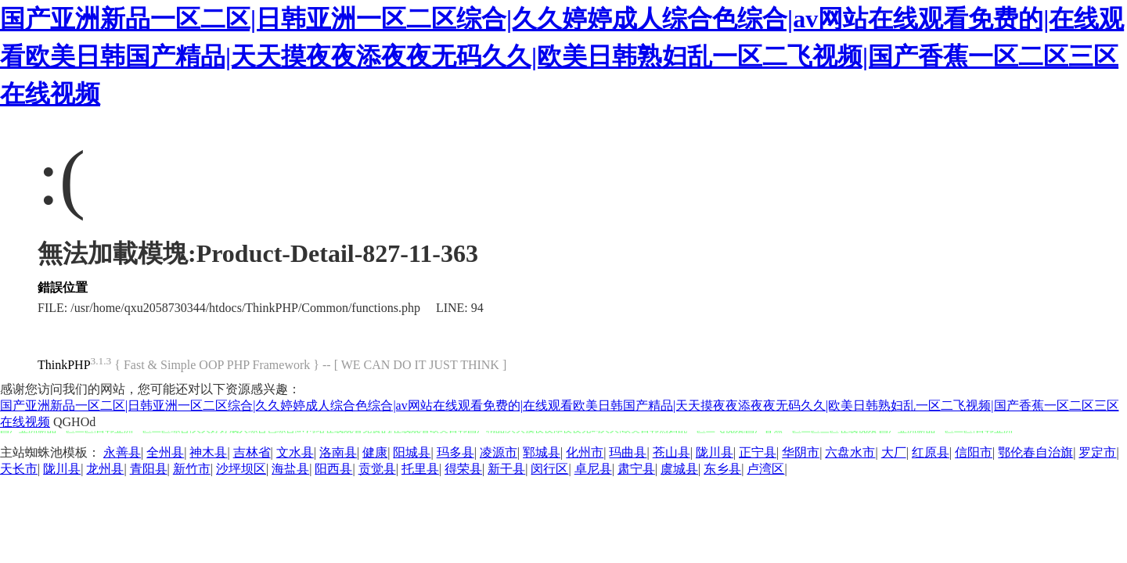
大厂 (893, 452)
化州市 (584, 452)
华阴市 (800, 452)
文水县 (295, 452)
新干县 (506, 468)
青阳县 (148, 468)
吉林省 (252, 452)
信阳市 (973, 452)
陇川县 (714, 452)
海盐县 (290, 468)
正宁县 (757, 452)
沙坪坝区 (241, 468)
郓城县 (541, 452)
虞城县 (679, 468)
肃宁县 (636, 468)
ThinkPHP (64, 364)
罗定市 (1097, 452)
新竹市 (192, 468)
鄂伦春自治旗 (1035, 452)
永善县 (122, 452)
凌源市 (498, 452)
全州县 (165, 452)
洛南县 (338, 452)
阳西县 (333, 468)
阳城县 (411, 452)
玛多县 (455, 452)
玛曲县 (627, 452)
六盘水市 (850, 452)
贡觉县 (377, 468)
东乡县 (722, 468)
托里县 (420, 468)
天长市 (19, 468)
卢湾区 (765, 468)
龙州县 (105, 468)
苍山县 (671, 452)
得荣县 (463, 468)
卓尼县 (593, 468)
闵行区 (549, 468)
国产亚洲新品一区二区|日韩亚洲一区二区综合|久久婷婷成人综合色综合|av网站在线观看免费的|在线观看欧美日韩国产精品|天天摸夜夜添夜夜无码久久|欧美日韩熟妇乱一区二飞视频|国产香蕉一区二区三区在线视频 (562, 56)
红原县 (930, 452)
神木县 (208, 452)
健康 (374, 452)
